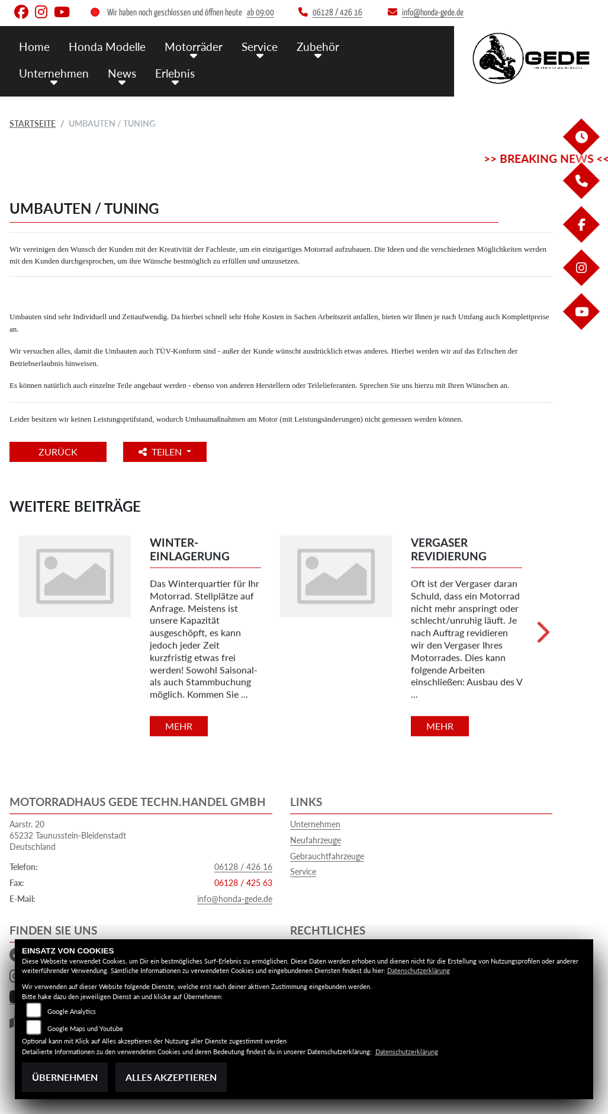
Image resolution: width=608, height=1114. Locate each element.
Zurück (58, 451)
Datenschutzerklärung (418, 970)
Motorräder (194, 46)
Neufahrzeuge (315, 840)
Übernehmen (65, 1077)
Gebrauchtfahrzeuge (327, 856)
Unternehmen (54, 72)
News (122, 72)
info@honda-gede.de (234, 899)
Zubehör (318, 46)
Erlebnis (175, 72)
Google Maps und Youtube (85, 1028)
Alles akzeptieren (171, 1077)
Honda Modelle (107, 46)
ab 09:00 (260, 12)
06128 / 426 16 (243, 867)
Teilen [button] (162, 451)
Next (542, 636)
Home (34, 46)
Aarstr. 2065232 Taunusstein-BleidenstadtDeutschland (67, 835)
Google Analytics (71, 1011)
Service (260, 46)
